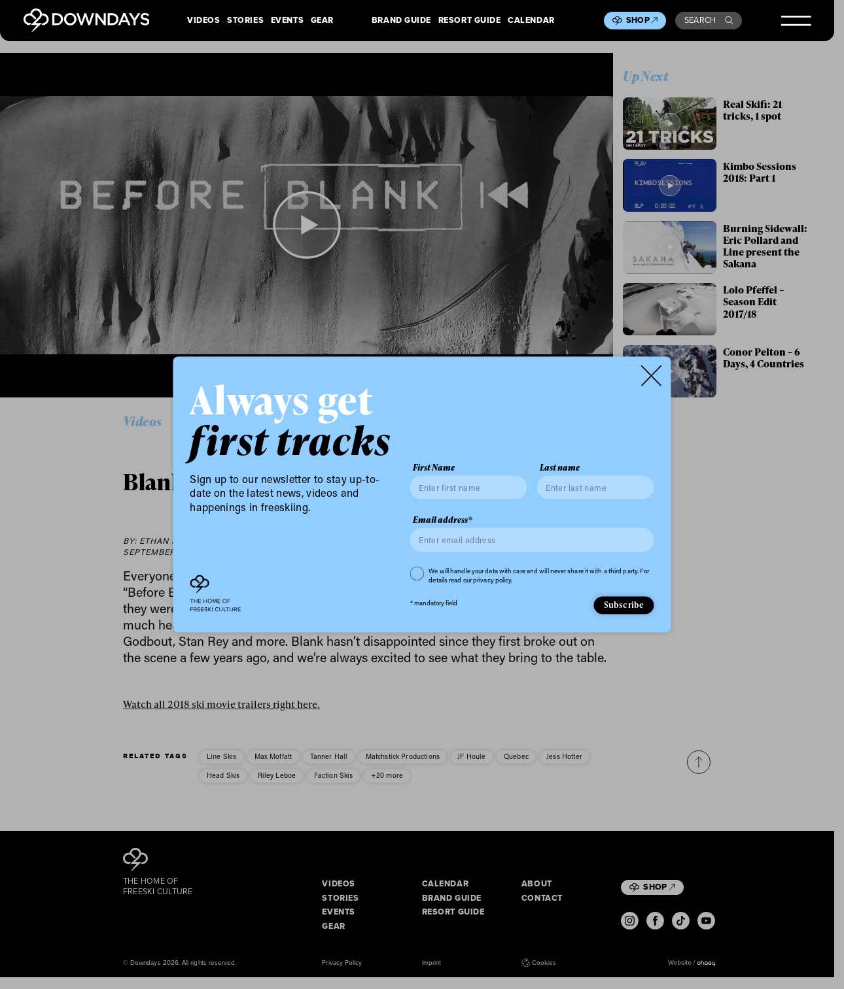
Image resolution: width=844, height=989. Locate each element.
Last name (560, 467)
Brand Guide (401, 20)
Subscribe (624, 605)
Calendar (531, 20)
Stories (245, 20)
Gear (322, 20)
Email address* (442, 520)
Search (708, 20)
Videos (203, 20)
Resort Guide (469, 20)
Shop (642, 20)
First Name (434, 467)
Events (287, 20)
